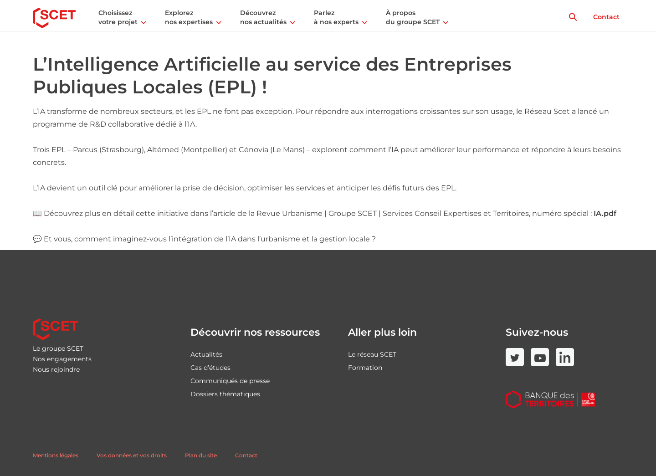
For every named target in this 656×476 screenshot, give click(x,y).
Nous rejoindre (56, 369)
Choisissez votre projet (118, 17)
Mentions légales (55, 455)
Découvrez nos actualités (263, 17)
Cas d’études (210, 367)
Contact (606, 17)
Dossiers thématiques (225, 394)
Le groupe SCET (58, 348)
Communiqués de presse (230, 381)
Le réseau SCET (372, 354)
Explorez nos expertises (189, 17)
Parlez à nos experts (336, 17)
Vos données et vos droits (132, 455)
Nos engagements (62, 359)
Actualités (206, 354)
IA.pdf (605, 213)
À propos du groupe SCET (413, 17)
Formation (365, 367)
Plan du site (201, 455)
